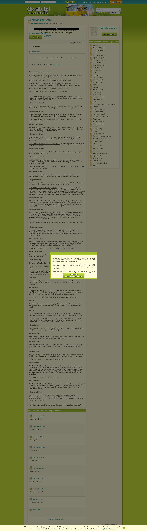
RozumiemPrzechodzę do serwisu (73, 275)
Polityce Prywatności (110, 529)
